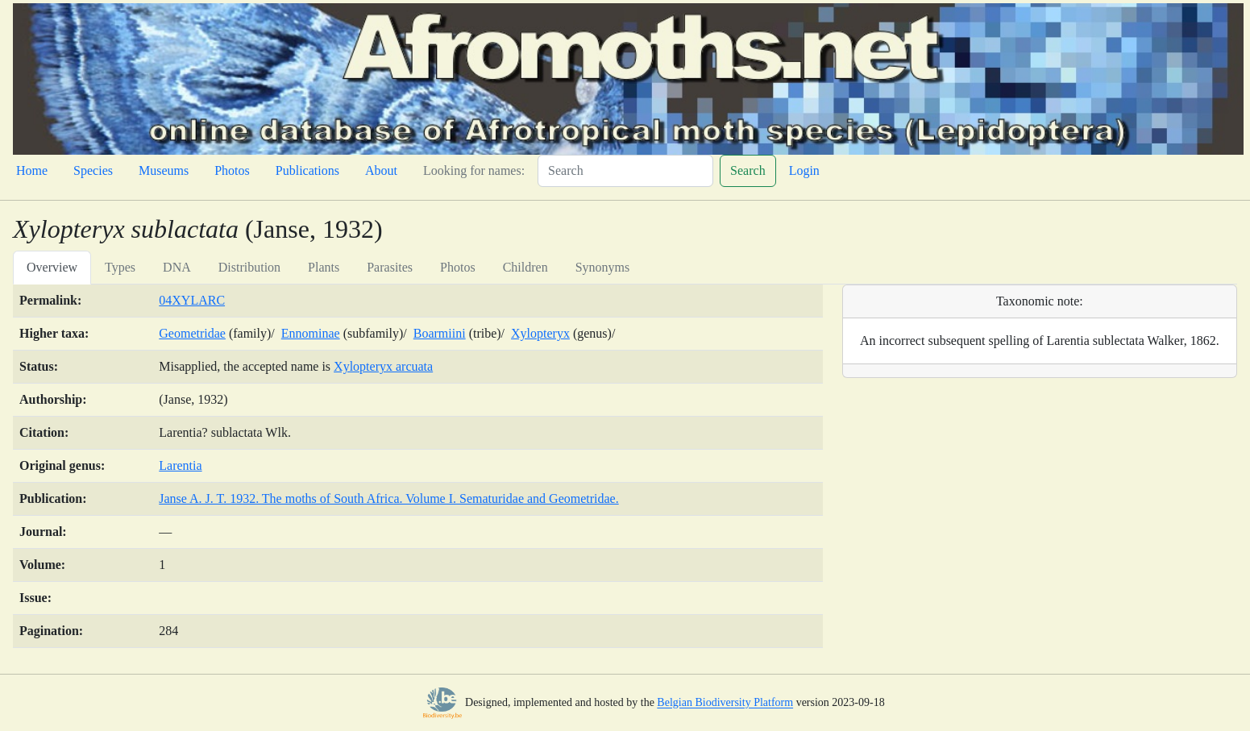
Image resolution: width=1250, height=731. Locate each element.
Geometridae (192, 333)
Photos (232, 170)
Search (748, 170)
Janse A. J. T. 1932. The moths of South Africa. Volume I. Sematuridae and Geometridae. (388, 498)
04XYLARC (192, 300)
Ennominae (310, 333)
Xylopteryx (540, 333)
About (381, 170)
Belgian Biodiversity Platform (725, 703)
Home (32, 170)
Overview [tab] (52, 267)
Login (804, 170)
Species (93, 170)
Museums (164, 170)
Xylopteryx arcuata (383, 366)
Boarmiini (439, 333)
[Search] (625, 171)
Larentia (180, 465)
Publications (307, 170)
